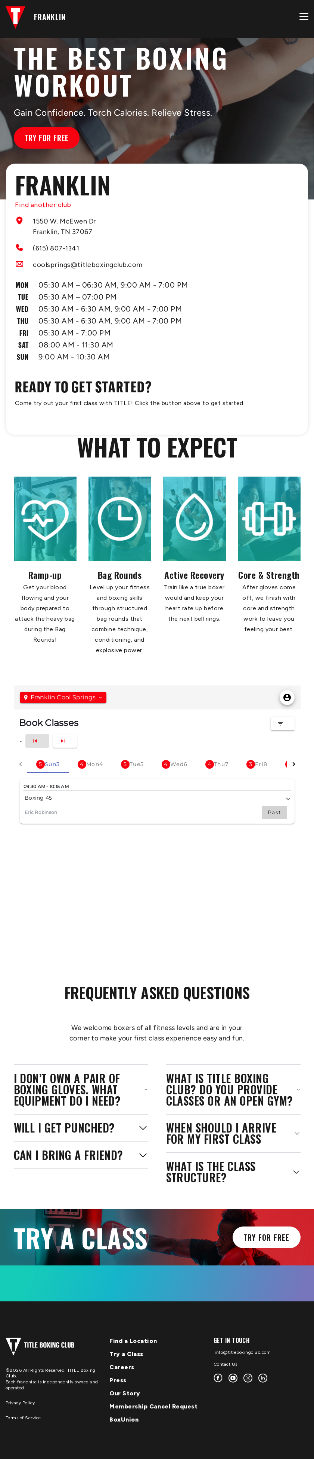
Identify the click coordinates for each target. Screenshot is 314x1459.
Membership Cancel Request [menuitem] (153, 1406)
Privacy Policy (20, 1402)
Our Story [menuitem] (124, 1393)
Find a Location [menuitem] (133, 1340)
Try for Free (47, 137)
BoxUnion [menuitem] (124, 1419)
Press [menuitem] (118, 1380)
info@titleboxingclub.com (242, 1352)
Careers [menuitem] (121, 1367)
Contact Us (225, 1364)
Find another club (43, 205)
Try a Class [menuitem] (126, 1354)
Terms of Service (23, 1417)
